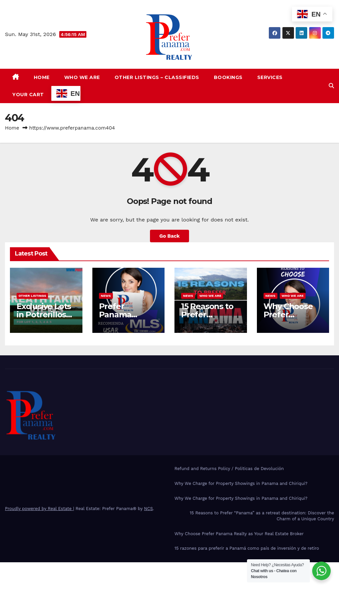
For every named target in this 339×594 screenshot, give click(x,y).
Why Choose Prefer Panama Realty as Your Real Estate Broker (239, 533)
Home (42, 77)
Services (270, 77)
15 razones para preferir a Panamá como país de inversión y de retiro (246, 548)
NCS (148, 508)
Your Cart (28, 95)
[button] (331, 86)
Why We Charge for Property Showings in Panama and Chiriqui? (240, 483)
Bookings (228, 77)
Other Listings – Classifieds (157, 77)
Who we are (82, 77)
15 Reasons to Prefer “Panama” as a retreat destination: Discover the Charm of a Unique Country (262, 515)
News (106, 295)
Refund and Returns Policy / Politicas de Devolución (229, 468)
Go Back (169, 236)
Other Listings (32, 295)
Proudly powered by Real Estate (39, 508)
